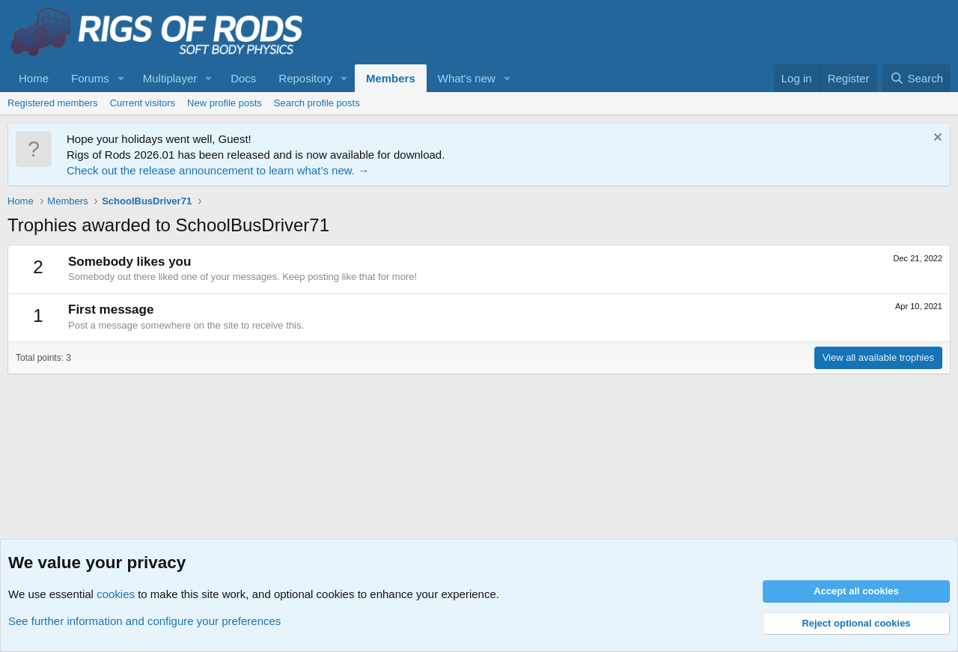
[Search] (916, 78)
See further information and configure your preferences (144, 621)
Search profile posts (317, 103)
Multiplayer (170, 78)
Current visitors (142, 103)
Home (34, 78)
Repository (305, 78)
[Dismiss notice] (936, 139)
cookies (116, 594)
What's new (466, 78)
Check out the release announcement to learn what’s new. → (218, 170)
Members (390, 78)
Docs (243, 78)
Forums (90, 78)
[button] (121, 78)
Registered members (52, 103)
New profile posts (224, 103)
